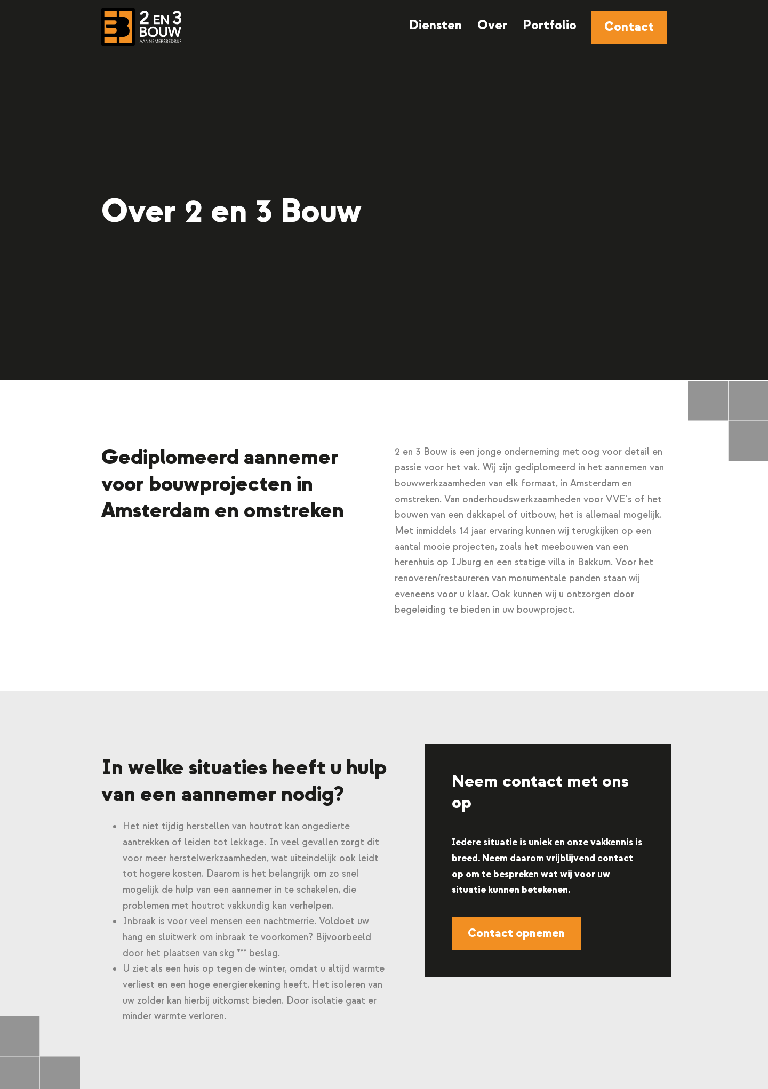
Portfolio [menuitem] (550, 25)
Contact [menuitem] (629, 27)
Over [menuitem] (492, 25)
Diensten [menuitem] (435, 25)
